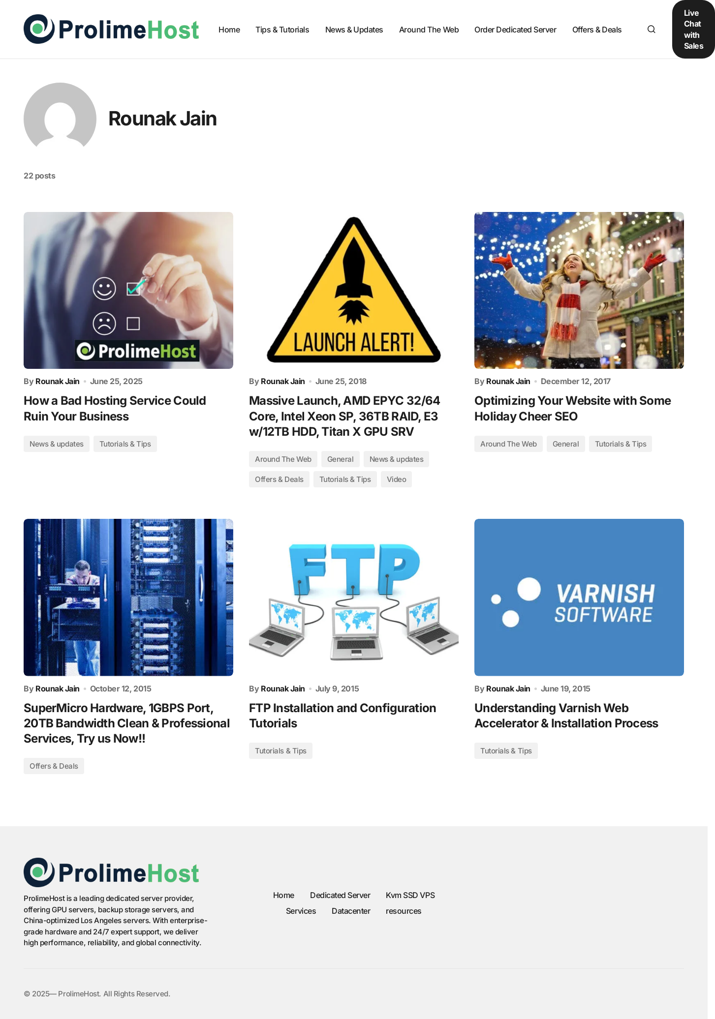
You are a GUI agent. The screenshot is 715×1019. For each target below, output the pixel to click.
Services (301, 911)
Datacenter (351, 911)
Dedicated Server (340, 895)
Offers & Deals (279, 479)
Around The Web (283, 459)
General (340, 459)
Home (283, 895)
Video (396, 479)
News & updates (57, 444)
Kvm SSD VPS (410, 895)
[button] (651, 29)
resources (404, 911)
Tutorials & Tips (125, 444)
